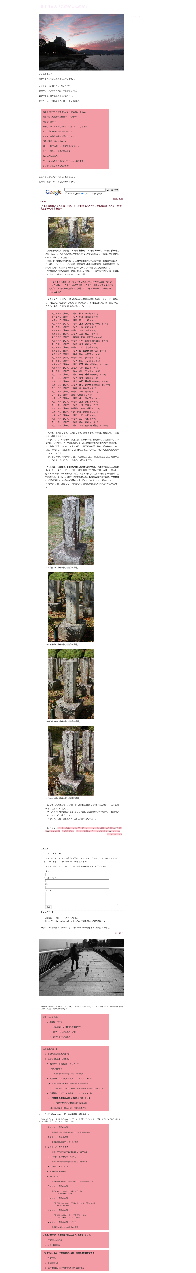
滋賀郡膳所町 (53, 1263)
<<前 (115, 199)
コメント (44, 848)
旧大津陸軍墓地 (68, 831)
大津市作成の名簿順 (57, 1171)
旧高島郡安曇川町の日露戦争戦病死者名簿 (68, 1108)
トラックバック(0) (114, 834)
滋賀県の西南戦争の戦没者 (59, 1054)
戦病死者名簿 (56, 1069)
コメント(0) (115, 831)
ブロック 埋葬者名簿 (58, 1127)
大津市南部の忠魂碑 (61, 1037)
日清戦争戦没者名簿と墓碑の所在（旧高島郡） (71, 1083)
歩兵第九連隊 (54, 831)
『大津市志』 (51, 1258)
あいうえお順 (54, 1176)
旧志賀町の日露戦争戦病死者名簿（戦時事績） (67, 1268)
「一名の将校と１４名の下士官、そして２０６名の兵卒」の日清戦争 (86, 828)
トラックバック (47, 912)
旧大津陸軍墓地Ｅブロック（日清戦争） (92, 831)
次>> (121, 199)
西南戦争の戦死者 (55, 1240)
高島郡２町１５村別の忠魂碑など (67, 1027)
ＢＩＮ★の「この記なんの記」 (64, 6)
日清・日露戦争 (54, 1245)
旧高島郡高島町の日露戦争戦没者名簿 (71, 1103)
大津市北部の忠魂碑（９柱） (65, 1032)
